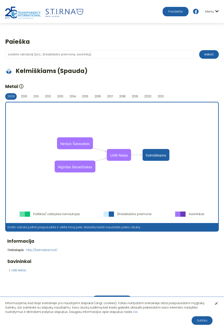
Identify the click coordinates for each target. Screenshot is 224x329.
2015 (85, 96)
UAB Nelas (18, 270)
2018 (122, 96)
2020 (147, 96)
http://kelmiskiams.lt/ (41, 250)
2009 (11, 96)
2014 (73, 96)
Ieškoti (209, 54)
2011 (36, 96)
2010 (24, 96)
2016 (98, 96)
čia (135, 312)
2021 (161, 96)
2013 (60, 96)
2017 (110, 96)
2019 (135, 96)
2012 (48, 96)
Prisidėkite (175, 11)
